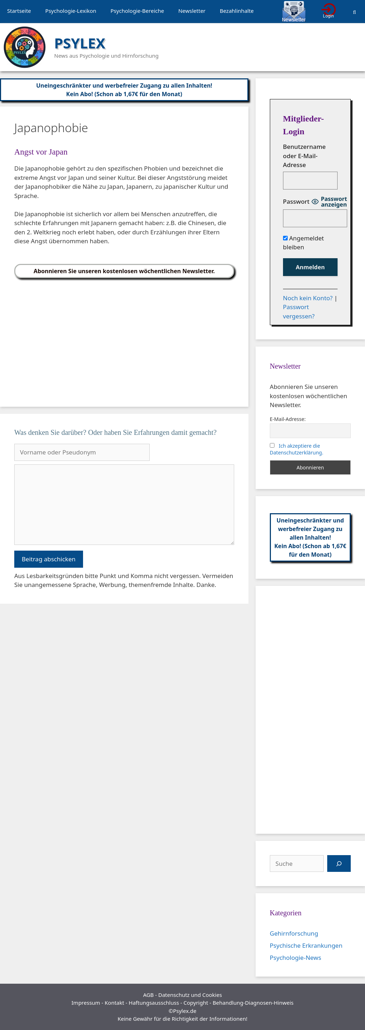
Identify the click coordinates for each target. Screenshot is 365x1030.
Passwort (296, 201)
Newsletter (191, 10)
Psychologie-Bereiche (137, 10)
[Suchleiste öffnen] (354, 11)
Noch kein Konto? (308, 298)
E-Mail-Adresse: (288, 419)
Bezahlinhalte (237, 10)
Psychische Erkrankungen (306, 945)
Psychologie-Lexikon (70, 10)
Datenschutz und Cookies (190, 994)
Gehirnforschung (294, 933)
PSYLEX (79, 43)
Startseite (19, 10)
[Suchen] (339, 863)
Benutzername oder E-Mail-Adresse (304, 155)
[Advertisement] (124, 340)
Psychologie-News (295, 957)
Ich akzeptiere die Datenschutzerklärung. (296, 449)
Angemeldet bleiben (303, 242)
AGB (148, 994)
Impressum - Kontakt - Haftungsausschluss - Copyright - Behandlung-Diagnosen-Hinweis (183, 1002)
